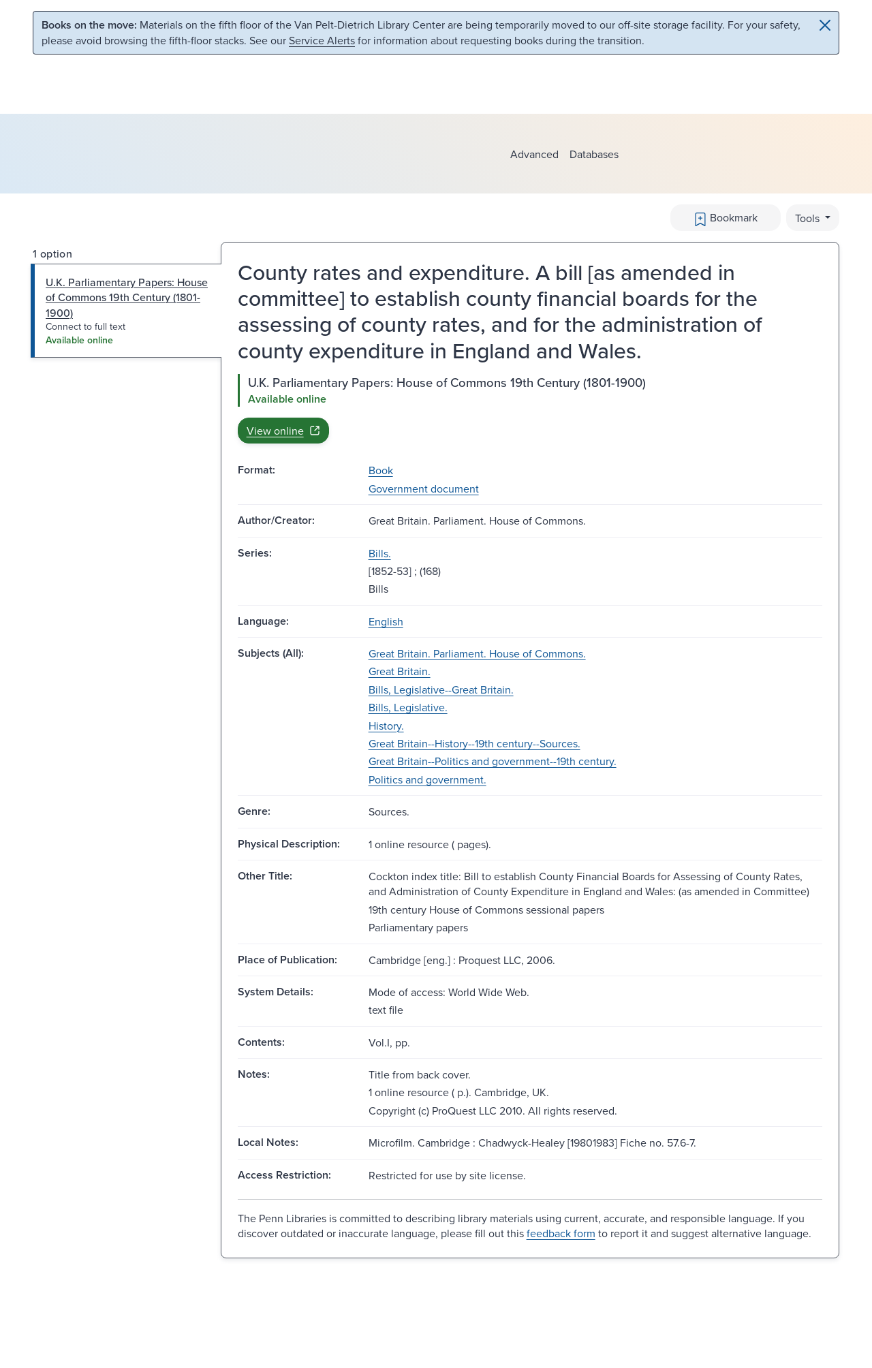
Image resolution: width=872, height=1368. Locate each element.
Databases (594, 153)
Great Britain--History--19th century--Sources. (474, 743)
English (386, 621)
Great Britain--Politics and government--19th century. (493, 760)
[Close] (825, 25)
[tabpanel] (530, 409)
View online (283, 430)
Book (381, 470)
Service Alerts (322, 40)
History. (386, 725)
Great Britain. (400, 671)
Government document (424, 488)
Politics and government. (427, 779)
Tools (808, 218)
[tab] (126, 311)
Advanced (534, 153)
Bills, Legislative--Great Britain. (441, 689)
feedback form (561, 1233)
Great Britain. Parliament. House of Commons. (477, 653)
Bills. (380, 553)
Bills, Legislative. (408, 707)
